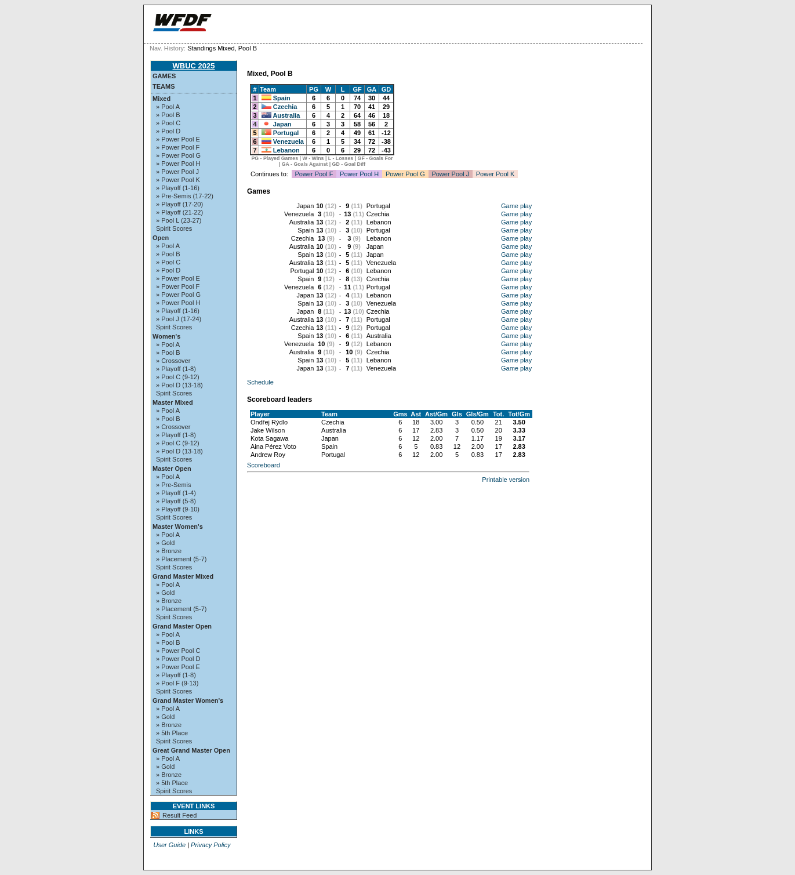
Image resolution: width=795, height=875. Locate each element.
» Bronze (168, 550)
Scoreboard (263, 465)
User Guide (169, 844)
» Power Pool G (178, 155)
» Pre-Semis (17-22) (184, 196)
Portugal (286, 132)
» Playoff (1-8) (176, 368)
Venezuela (288, 141)
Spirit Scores (174, 228)
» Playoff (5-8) (176, 501)
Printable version (505, 479)
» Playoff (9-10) (177, 509)
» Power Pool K (178, 179)
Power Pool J (450, 173)
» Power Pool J (177, 171)
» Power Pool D (178, 658)
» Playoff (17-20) (179, 204)
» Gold (165, 542)
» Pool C (168, 122)
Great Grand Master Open (191, 750)
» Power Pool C (178, 650)
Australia (286, 115)
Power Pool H (359, 173)
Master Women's (178, 526)
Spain (282, 98)
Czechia (285, 106)
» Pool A (168, 106)
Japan (282, 124)
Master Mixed (173, 402)
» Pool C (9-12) (177, 376)
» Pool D (168, 131)
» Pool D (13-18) (179, 385)
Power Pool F (314, 173)
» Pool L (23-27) (178, 220)
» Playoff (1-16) (177, 187)
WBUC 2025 (194, 65)
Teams (164, 86)
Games (164, 75)
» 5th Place (172, 732)
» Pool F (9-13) (177, 683)
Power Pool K (495, 173)
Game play (516, 205)
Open (161, 237)
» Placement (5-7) (181, 559)
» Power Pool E (178, 139)
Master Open (172, 468)
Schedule (260, 382)
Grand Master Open (182, 626)
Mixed (161, 98)
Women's (166, 336)
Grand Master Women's (188, 700)
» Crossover (173, 360)
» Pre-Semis (173, 484)
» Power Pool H (178, 163)
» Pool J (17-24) (178, 318)
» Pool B (168, 114)
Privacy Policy (210, 844)
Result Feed (179, 815)
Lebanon (286, 150)
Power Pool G (405, 173)
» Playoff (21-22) (179, 212)
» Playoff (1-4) (176, 492)
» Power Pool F (177, 147)
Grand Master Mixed (183, 576)
